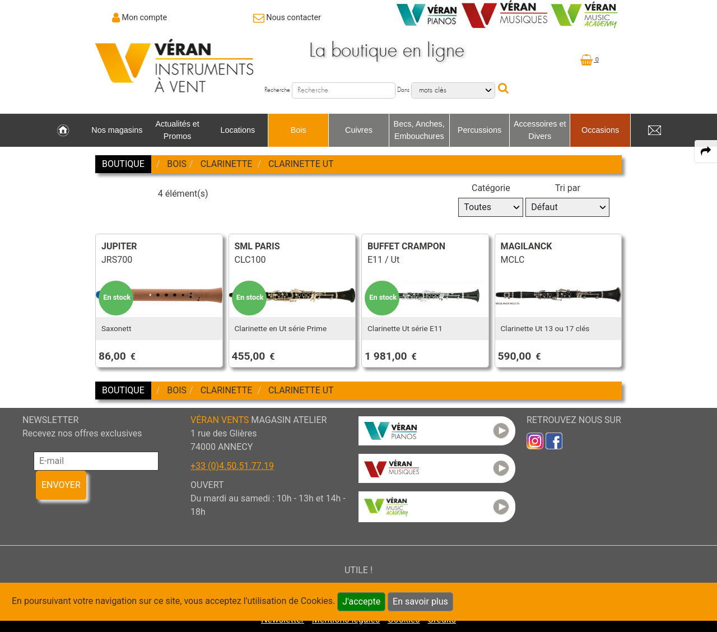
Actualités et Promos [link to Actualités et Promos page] (177, 130)
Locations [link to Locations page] (238, 130)
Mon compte (144, 17)
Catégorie (491, 188)
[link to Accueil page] (63, 130)
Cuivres (359, 130)
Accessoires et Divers (540, 130)
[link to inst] (535, 440)
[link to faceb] (554, 440)
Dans (403, 90)
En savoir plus (420, 601)
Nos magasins (116, 130)
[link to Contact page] (287, 17)
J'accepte (361, 601)
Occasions (600, 130)
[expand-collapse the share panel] (706, 151)
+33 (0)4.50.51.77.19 (232, 466)
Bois (298, 130)
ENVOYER (61, 485)
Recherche (277, 90)
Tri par (567, 188)
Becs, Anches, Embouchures (419, 130)
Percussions (479, 130)
